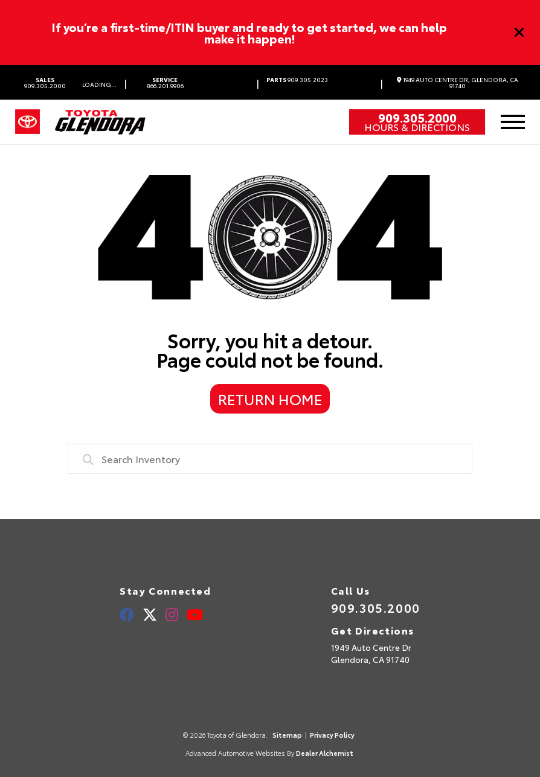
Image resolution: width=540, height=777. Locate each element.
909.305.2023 (297, 80)
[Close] (519, 32)
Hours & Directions (417, 127)
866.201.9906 (165, 83)
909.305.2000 (45, 83)
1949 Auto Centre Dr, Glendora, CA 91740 (457, 83)
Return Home (270, 398)
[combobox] (270, 459)
